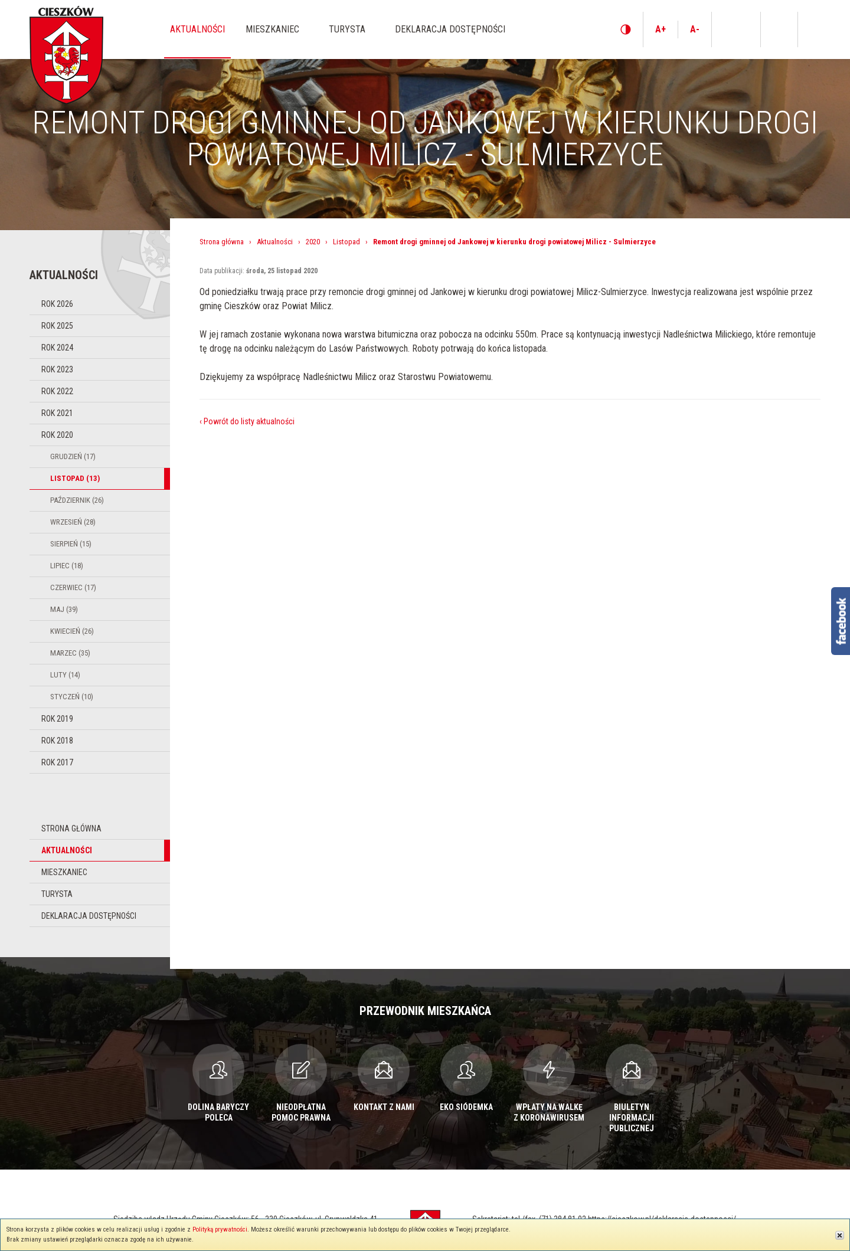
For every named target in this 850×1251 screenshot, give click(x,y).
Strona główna (71, 828)
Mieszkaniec (64, 872)
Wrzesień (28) (73, 522)
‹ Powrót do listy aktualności (247, 421)
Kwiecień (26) (72, 631)
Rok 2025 (57, 325)
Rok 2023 (57, 369)
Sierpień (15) (70, 543)
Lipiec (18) (66, 565)
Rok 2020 (57, 435)
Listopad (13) (75, 478)
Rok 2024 (57, 347)
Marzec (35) (70, 653)
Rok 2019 (57, 718)
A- (694, 29)
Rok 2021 (57, 413)
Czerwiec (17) (73, 587)
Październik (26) (77, 500)
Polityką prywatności (219, 1229)
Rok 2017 (57, 762)
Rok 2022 (57, 391)
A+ (660, 29)
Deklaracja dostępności (88, 916)
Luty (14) (65, 674)
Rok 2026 (57, 304)
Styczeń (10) (71, 696)
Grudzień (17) (73, 456)
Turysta (57, 894)
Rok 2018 (57, 740)
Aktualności (66, 850)
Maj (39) (64, 609)
